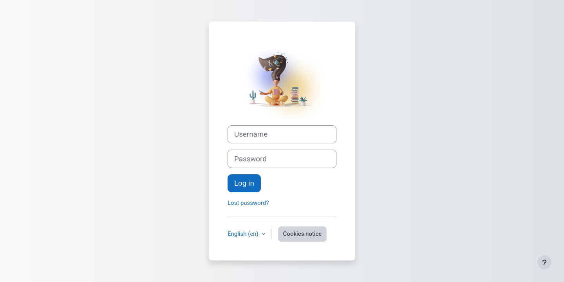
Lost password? (248, 202)
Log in (244, 183)
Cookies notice (302, 233)
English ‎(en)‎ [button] (244, 233)
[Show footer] (544, 262)
